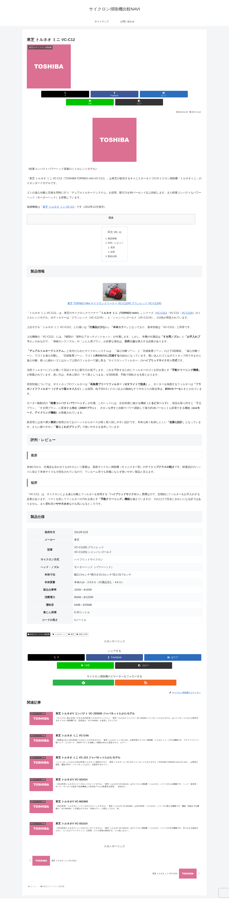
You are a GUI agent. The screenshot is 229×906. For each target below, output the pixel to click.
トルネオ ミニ (59, 628)
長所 (112, 240)
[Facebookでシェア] (85, 94)
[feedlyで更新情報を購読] (111, 676)
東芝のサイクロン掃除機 (38, 628)
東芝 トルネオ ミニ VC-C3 (58, 198)
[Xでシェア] (55, 94)
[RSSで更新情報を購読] (118, 676)
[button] (173, 94)
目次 (110, 223)
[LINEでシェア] (144, 94)
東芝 (71, 628)
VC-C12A (187, 306)
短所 (112, 244)
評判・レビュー (115, 235)
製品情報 (112, 230)
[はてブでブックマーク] (114, 94)
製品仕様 (112, 249)
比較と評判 (82, 628)
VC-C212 (161, 306)
